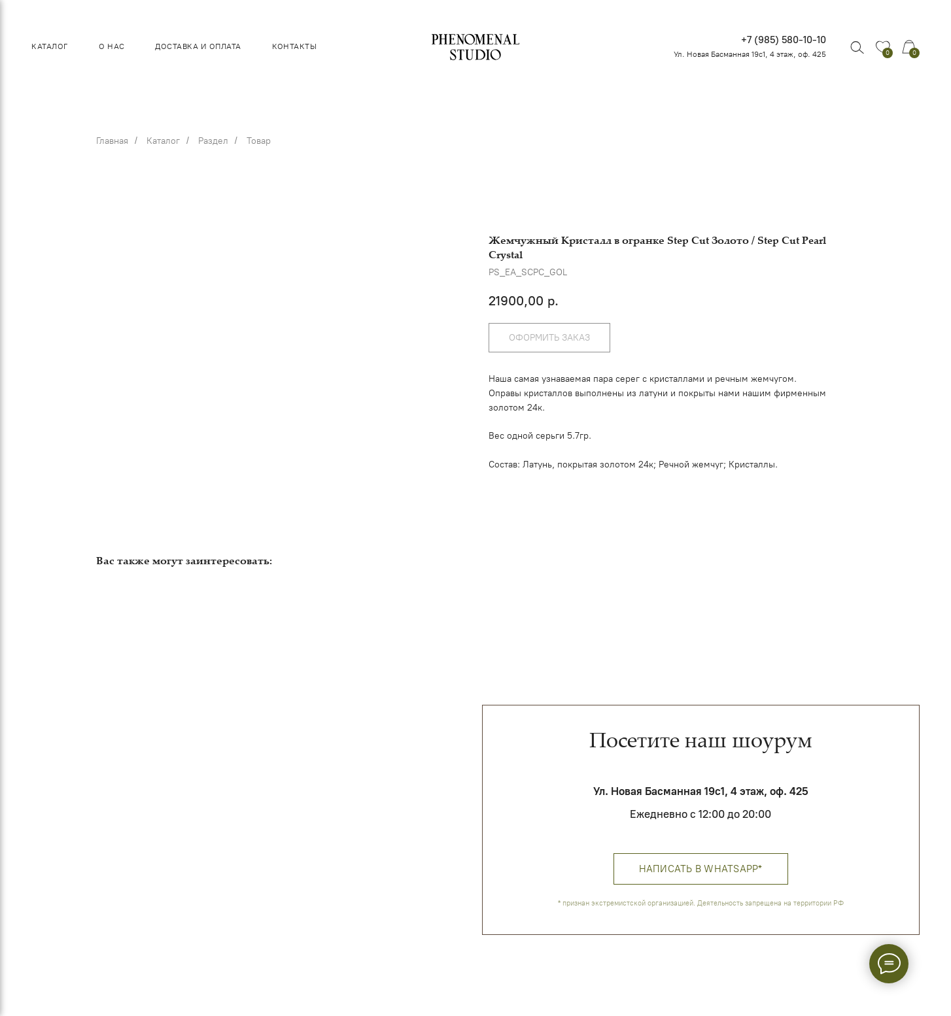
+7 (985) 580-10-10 (783, 40)
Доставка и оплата (198, 46)
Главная (112, 140)
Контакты (294, 46)
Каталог (49, 46)
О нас (111, 46)
